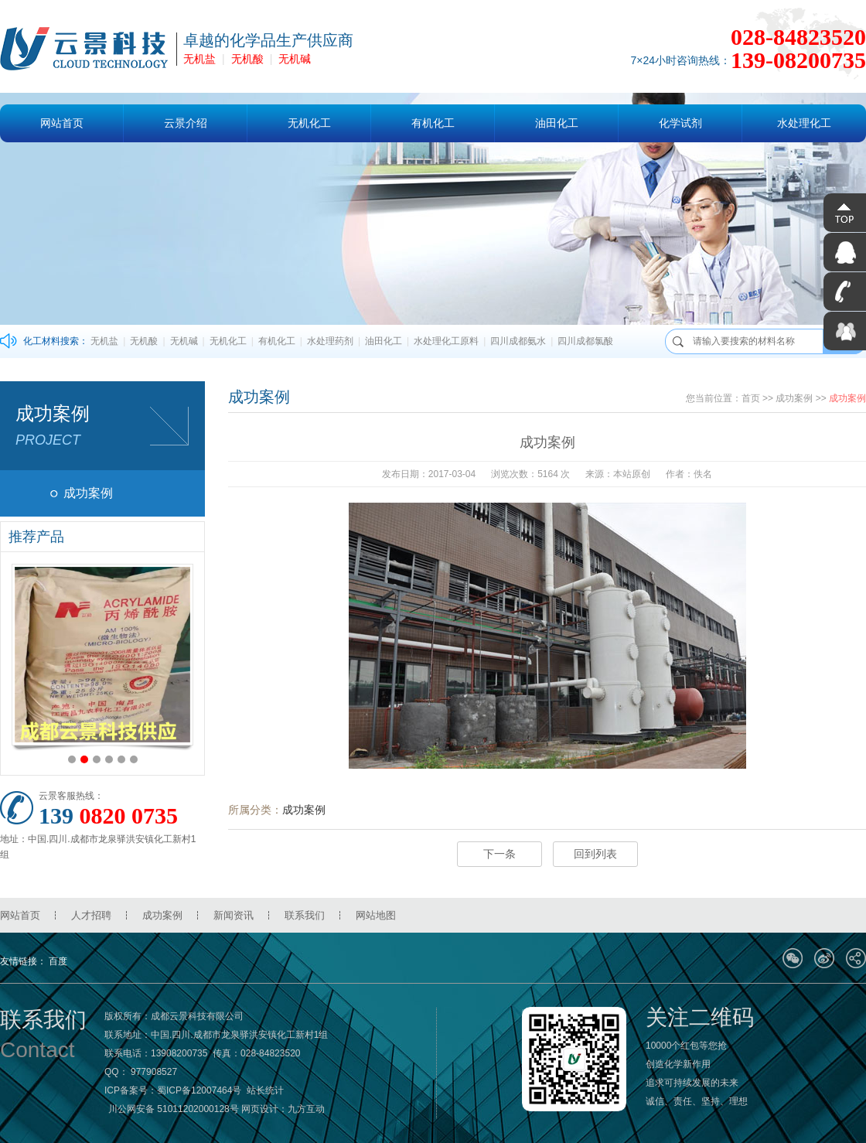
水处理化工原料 (446, 341)
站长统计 (265, 1090)
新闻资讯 (233, 915)
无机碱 (294, 59)
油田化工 (556, 123)
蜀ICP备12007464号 (199, 1090)
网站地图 (376, 915)
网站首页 (62, 123)
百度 (58, 961)
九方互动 (306, 1109)
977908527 (154, 1071)
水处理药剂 (330, 341)
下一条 (499, 854)
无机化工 (309, 123)
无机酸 (247, 59)
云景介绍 (185, 123)
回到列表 (595, 854)
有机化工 (433, 123)
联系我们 (305, 915)
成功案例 (88, 493)
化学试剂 (680, 123)
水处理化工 (804, 123)
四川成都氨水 (518, 341)
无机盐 (199, 59)
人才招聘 (91, 915)
